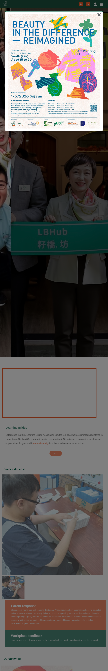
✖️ (99, 15)
